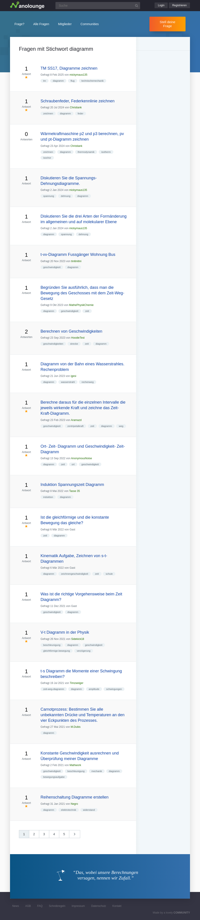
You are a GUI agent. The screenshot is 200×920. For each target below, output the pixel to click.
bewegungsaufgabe (54, 777)
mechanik (97, 771)
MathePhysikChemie (81, 305)
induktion (48, 497)
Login (161, 5)
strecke (74, 343)
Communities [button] (90, 24)
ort (73, 464)
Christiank (76, 107)
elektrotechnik (68, 810)
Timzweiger (76, 683)
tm (44, 80)
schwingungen (114, 689)
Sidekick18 (77, 639)
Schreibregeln (57, 906)
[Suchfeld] (97, 5)
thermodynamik (86, 152)
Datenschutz (98, 906)
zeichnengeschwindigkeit (74, 573)
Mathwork (75, 765)
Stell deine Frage (167, 24)
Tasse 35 (74, 491)
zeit (87, 311)
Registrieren (179, 5)
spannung (48, 196)
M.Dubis (76, 726)
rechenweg (88, 382)
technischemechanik (93, 80)
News (15, 906)
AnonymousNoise (81, 458)
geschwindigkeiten (53, 343)
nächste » (77, 835)
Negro (74, 803)
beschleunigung (51, 645)
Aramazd (76, 420)
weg (121, 426)
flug (73, 80)
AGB (28, 906)
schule (109, 573)
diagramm (58, 80)
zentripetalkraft (75, 426)
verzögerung (83, 650)
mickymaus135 (78, 74)
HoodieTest (78, 337)
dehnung (65, 196)
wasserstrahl (68, 382)
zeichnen (48, 113)
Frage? (19, 24)
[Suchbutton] (136, 5)
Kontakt (116, 906)
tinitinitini (76, 261)
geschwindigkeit (52, 267)
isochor (47, 157)
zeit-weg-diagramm (53, 689)
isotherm (106, 152)
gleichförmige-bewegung (56, 650)
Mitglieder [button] (65, 24)
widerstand (89, 810)
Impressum (78, 906)
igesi (73, 376)
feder (80, 113)
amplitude (94, 689)
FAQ (40, 906)
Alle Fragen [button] (41, 24)
